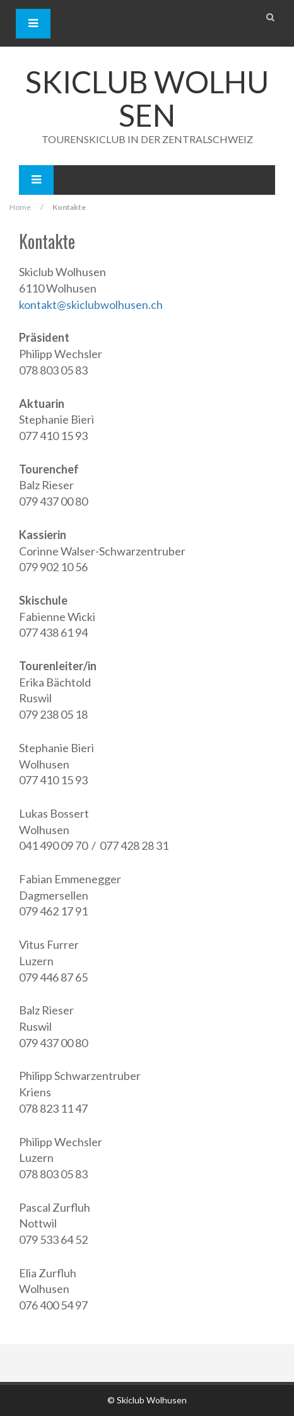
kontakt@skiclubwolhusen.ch (91, 304)
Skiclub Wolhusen (147, 98)
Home (20, 207)
